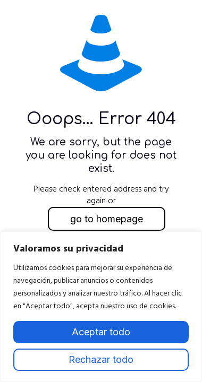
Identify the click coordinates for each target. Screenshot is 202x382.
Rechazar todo (101, 359)
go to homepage (106, 218)
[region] (101, 306)
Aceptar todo (101, 331)
